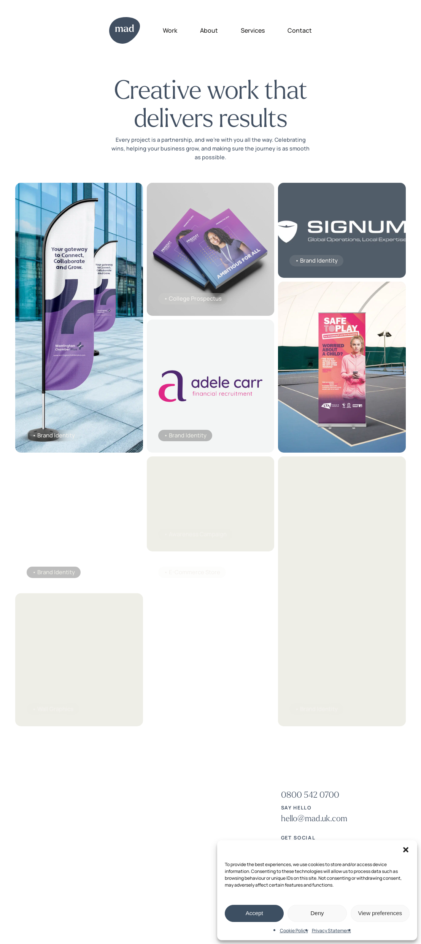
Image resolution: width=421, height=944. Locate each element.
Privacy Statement (331, 930)
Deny (317, 913)
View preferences (380, 913)
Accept (254, 913)
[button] (406, 850)
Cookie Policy (294, 930)
